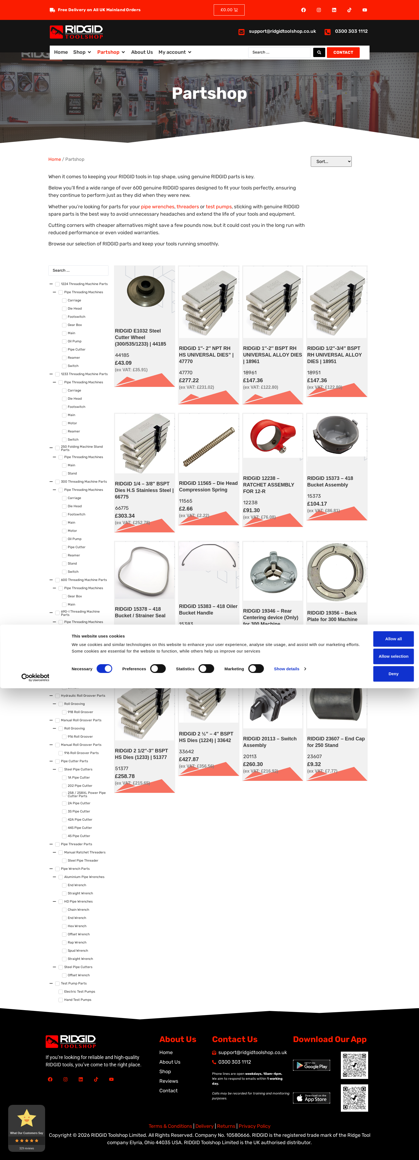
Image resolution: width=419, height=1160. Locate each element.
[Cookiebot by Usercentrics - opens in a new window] (35, 1149)
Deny (373, 1145)
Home (54, 159)
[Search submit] (319, 52)
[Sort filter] (331, 161)
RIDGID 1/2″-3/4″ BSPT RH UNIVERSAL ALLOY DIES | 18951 (334, 355)
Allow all (373, 1110)
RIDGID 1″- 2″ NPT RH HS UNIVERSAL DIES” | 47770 (206, 355)
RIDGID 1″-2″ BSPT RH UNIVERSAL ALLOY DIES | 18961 (272, 355)
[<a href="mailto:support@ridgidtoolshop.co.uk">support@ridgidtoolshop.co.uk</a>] (241, 32)
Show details (287, 1140)
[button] (83, 52)
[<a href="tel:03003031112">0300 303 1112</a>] (327, 32)
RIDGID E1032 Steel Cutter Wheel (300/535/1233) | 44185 (140, 337)
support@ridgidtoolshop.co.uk (282, 31)
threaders (188, 207)
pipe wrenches (157, 207)
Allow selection (373, 1128)
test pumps (219, 207)
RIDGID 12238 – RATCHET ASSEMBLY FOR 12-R (268, 485)
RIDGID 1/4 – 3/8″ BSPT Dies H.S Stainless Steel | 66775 (144, 490)
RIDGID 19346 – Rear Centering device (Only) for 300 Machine (270, 617)
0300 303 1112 (351, 31)
